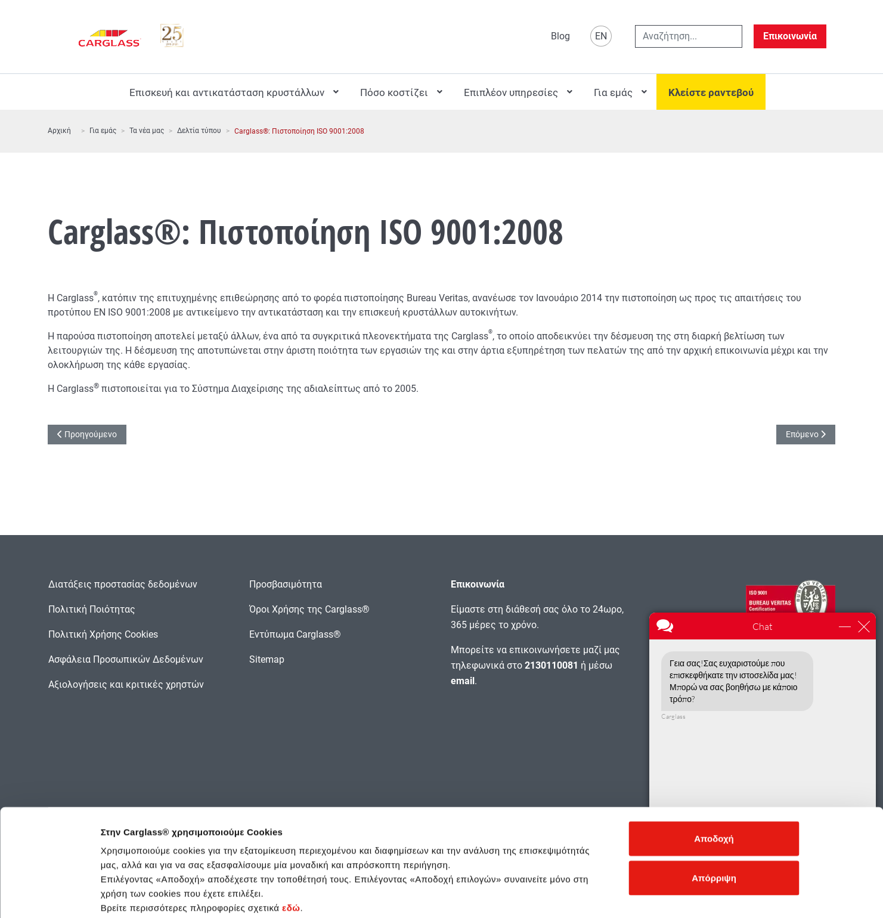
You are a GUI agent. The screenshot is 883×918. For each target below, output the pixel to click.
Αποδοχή (714, 777)
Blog (560, 36)
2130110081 (551, 665)
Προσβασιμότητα (285, 584)
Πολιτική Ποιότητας (91, 609)
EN (601, 36)
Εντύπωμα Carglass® (295, 634)
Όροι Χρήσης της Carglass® (309, 609)
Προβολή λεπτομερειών (652, 894)
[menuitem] (232, 92)
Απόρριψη (714, 816)
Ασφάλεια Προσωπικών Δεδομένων (125, 659)
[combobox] (688, 36)
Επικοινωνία (790, 36)
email (463, 681)
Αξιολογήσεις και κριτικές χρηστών (126, 684)
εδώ (291, 846)
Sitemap (266, 659)
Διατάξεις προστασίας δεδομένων (122, 584)
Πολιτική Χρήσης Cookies (103, 634)
